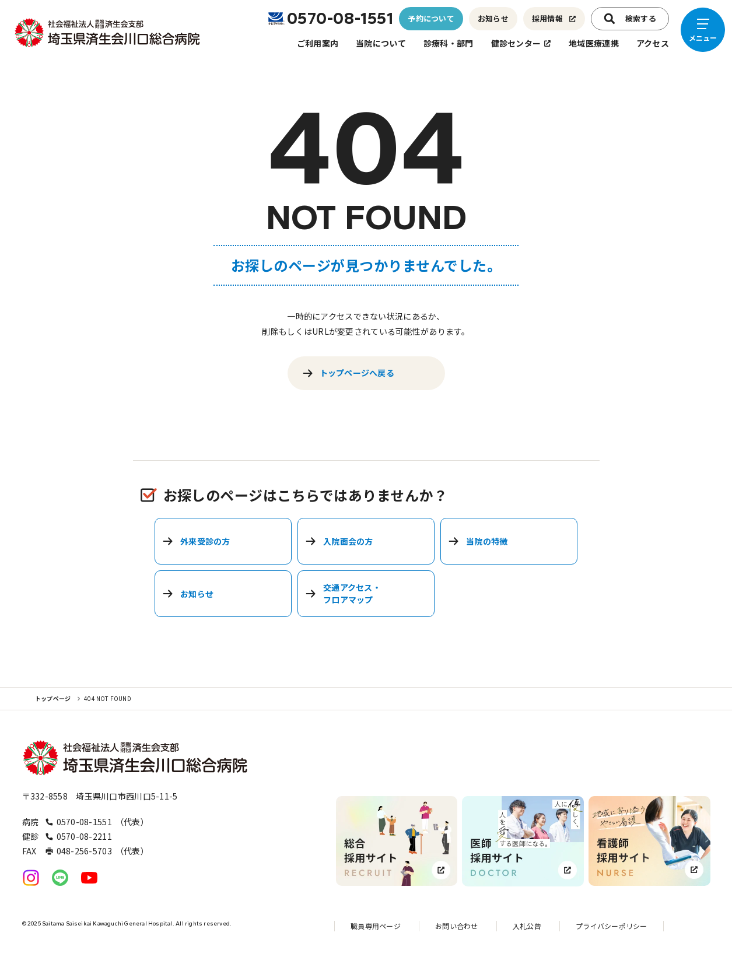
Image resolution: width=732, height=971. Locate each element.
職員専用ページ (376, 926)
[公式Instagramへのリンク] (31, 877)
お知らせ (493, 18)
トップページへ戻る (348, 373)
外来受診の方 (196, 541)
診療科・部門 (448, 43)
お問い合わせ (456, 926)
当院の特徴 (477, 541)
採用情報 (554, 18)
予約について (431, 18)
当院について (381, 43)
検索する (630, 18)
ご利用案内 (317, 43)
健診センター (521, 43)
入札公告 (527, 926)
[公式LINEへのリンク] (60, 877)
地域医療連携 (594, 43)
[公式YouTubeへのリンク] (89, 877)
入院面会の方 (339, 541)
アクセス (652, 43)
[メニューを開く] (703, 30)
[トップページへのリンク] (108, 32)
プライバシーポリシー (611, 926)
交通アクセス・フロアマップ (343, 593)
